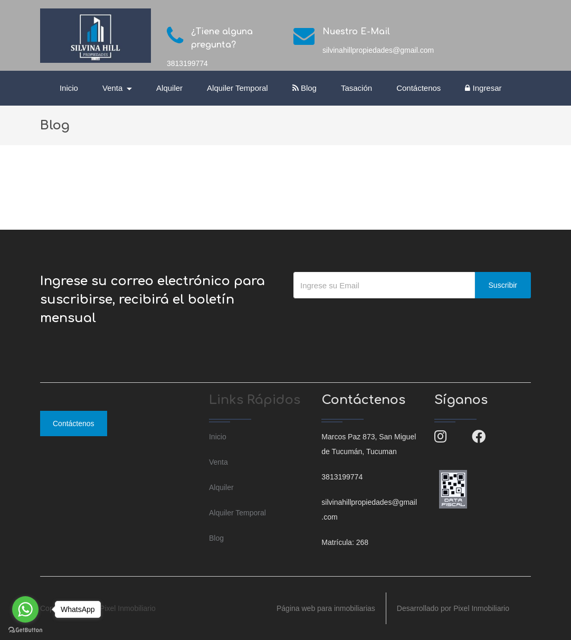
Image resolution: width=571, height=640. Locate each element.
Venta (218, 462)
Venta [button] (113, 87)
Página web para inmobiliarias (326, 608)
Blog (304, 87)
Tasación (356, 87)
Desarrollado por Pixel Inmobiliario (453, 608)
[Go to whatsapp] (25, 609)
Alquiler (169, 87)
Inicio (69, 87)
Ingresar (483, 87)
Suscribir (503, 285)
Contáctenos (418, 87)
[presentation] (373, 319)
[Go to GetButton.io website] (25, 629)
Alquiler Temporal (237, 87)
